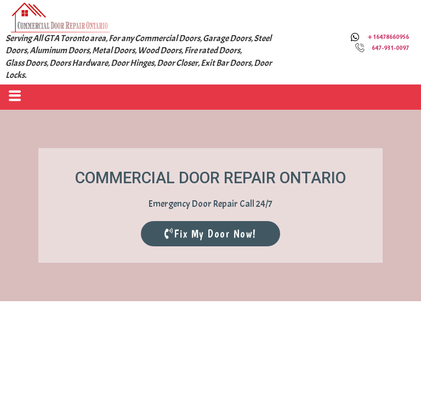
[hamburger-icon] (12, 97)
